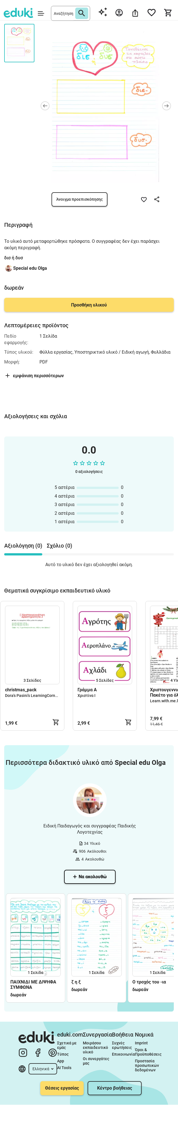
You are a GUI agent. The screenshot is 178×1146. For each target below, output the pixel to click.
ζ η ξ (76, 982)
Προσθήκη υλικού (89, 305)
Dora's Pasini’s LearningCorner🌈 (34, 695)
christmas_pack (21, 689)
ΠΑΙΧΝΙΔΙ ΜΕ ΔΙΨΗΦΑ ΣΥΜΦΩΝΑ (33, 984)
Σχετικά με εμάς (67, 1045)
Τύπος (63, 1054)
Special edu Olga (30, 268)
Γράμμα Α (87, 689)
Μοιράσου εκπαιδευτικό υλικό (96, 1047)
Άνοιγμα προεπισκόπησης (79, 199)
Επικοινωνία (123, 1054)
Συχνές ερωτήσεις (122, 1045)
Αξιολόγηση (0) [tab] (23, 545)
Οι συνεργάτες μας (96, 1060)
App (60, 1061)
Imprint (141, 1043)
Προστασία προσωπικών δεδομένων (147, 1065)
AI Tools (64, 1067)
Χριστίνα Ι (86, 695)
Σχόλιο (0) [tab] (59, 545)
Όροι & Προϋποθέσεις (148, 1051)
